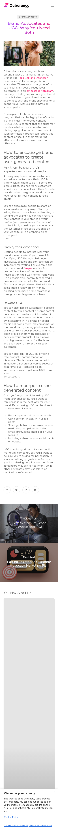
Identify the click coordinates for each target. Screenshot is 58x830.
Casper (28, 268)
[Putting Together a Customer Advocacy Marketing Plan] (29, 562)
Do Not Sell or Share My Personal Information (28, 825)
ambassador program (40, 90)
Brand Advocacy (28, 17)
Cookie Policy (11, 817)
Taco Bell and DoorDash (33, 77)
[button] (53, 5)
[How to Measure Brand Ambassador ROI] (29, 523)
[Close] (55, 791)
